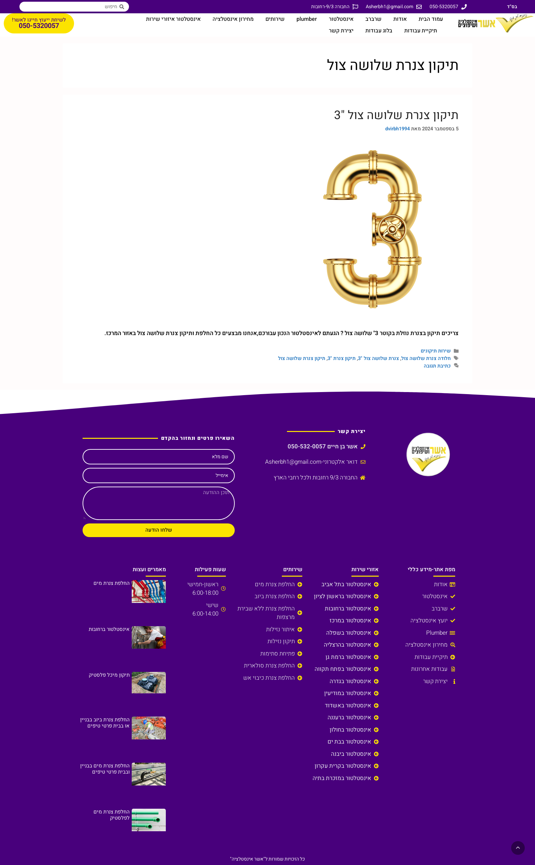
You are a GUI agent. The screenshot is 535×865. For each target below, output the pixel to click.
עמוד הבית (431, 19)
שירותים (275, 19)
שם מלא (220, 456)
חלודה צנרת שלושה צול (426, 358)
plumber (307, 19)
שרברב (373, 19)
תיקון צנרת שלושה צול (301, 358)
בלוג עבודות (378, 31)
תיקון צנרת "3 (342, 358)
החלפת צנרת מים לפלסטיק (111, 815)
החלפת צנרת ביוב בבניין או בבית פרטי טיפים (105, 723)
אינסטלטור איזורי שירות (173, 19)
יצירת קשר (341, 31)
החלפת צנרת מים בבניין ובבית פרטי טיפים (105, 769)
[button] (518, 848)
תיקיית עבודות (420, 31)
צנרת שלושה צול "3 (378, 358)
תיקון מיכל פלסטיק (109, 675)
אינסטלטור (341, 19)
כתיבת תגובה (437, 366)
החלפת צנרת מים (111, 583)
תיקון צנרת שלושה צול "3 (396, 115)
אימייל (222, 475)
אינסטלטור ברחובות (109, 629)
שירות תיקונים (436, 351)
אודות (400, 19)
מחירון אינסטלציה (233, 19)
